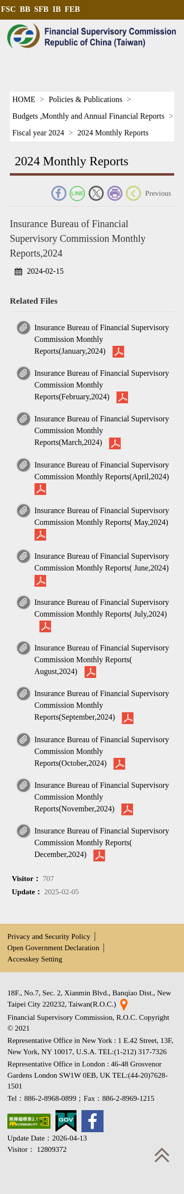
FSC (8, 9)
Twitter (96, 193)
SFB (41, 9)
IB (57, 9)
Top (162, 1154)
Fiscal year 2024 (38, 133)
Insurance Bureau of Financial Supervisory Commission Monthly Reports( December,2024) (101, 842)
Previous (158, 193)
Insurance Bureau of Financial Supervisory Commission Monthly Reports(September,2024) (101, 705)
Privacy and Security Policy (48, 936)
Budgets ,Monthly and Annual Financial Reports (88, 116)
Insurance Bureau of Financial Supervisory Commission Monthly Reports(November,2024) (101, 797)
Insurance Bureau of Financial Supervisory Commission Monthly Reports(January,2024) (101, 339)
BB (25, 9)
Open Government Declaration (53, 947)
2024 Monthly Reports (113, 133)
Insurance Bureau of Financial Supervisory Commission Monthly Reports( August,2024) (101, 659)
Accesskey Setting (34, 959)
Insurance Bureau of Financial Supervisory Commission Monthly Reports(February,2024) (101, 385)
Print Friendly (115, 193)
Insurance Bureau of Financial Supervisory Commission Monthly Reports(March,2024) (101, 430)
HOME (23, 99)
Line (77, 193)
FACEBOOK (59, 193)
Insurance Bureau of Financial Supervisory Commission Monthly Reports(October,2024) (101, 751)
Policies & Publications (85, 99)
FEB (72, 9)
